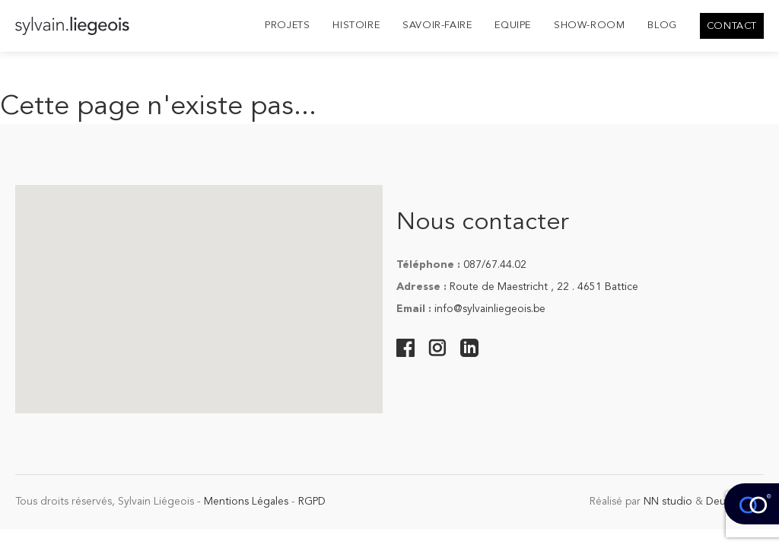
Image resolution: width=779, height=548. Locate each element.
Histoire (356, 25)
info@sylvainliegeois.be (489, 309)
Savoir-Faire (437, 25)
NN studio (668, 501)
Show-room (589, 25)
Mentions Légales (246, 501)
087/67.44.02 (494, 265)
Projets (287, 25)
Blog (661, 25)
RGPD (312, 501)
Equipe (512, 25)
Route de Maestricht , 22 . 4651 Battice (544, 287)
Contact (732, 26)
